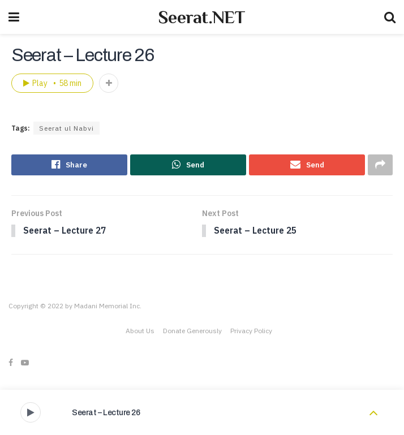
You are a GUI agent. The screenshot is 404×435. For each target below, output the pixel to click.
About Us (140, 332)
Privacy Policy (251, 332)
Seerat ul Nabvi (66, 128)
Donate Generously (192, 332)
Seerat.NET (201, 17)
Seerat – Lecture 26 (106, 412)
